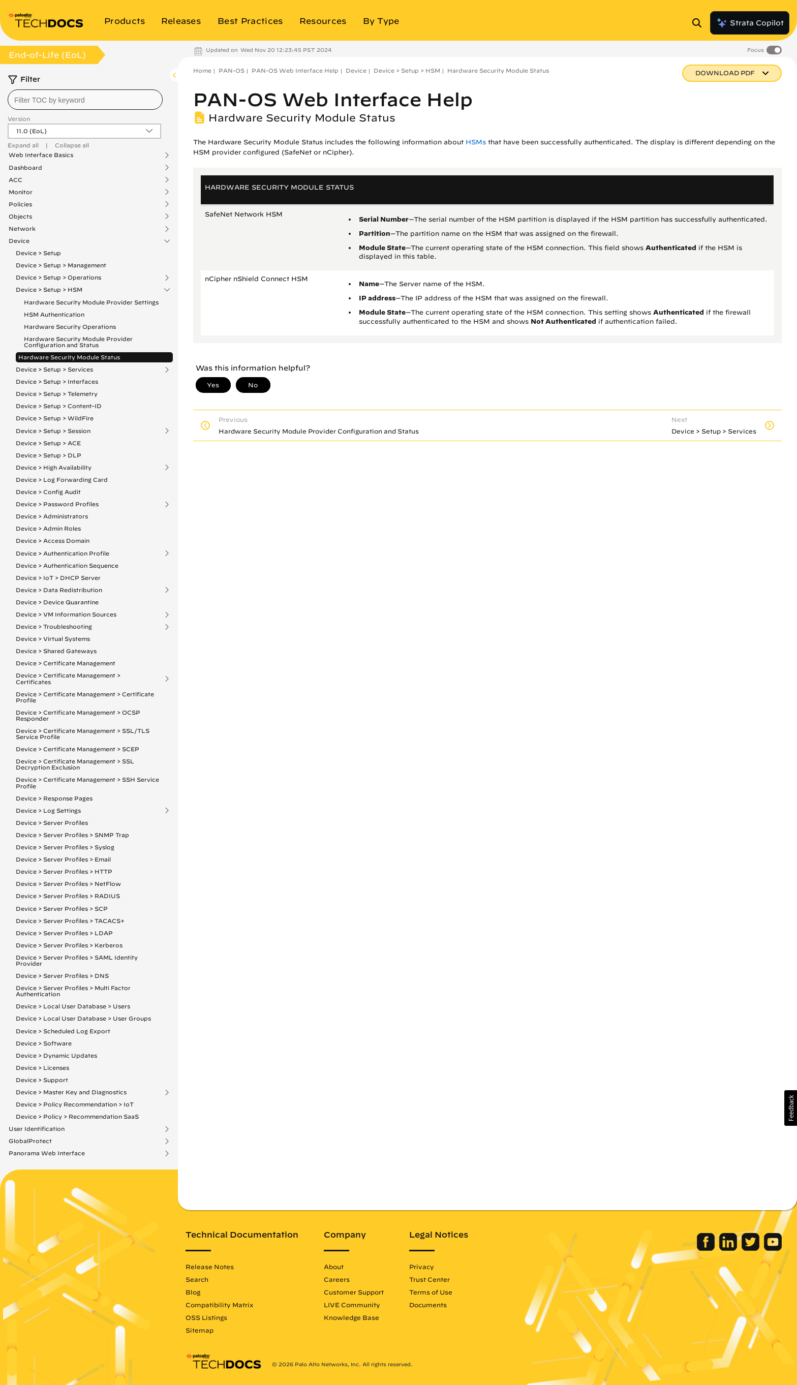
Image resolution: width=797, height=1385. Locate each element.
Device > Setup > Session (53, 431)
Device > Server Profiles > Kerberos (69, 945)
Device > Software (44, 1043)
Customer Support (354, 1292)
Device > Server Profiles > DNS (62, 975)
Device (19, 241)
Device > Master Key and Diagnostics (71, 1092)
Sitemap (199, 1330)
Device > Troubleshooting (54, 627)
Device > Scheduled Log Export (63, 1031)
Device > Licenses (42, 1067)
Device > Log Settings (48, 811)
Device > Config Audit (48, 491)
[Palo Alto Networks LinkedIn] (729, 1248)
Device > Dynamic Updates (56, 1055)
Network (22, 229)
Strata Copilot (750, 23)
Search (197, 1279)
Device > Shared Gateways (56, 651)
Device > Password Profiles (57, 504)
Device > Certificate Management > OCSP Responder (78, 715)
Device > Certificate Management (65, 663)
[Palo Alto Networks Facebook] (707, 1248)
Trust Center (429, 1279)
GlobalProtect (30, 1141)
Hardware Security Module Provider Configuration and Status (78, 341)
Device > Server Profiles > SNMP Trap (72, 835)
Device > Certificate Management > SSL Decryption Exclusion (75, 764)
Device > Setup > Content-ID (59, 406)
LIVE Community (352, 1304)
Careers (337, 1279)
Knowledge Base (351, 1317)
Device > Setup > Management (61, 265)
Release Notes (210, 1266)
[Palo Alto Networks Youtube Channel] (773, 1248)
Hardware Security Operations (70, 326)
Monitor (21, 192)
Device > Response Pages (54, 798)
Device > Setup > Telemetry (57, 393)
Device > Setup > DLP (48, 455)
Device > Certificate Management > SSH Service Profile (87, 782)
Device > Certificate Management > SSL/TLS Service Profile (82, 733)
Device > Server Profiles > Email (63, 859)
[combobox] (85, 99)
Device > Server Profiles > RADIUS (68, 895)
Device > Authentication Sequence (67, 565)
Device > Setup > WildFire (55, 418)
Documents (428, 1304)
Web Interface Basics (41, 155)
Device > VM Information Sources (66, 614)
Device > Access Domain (52, 540)
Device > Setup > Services (54, 369)
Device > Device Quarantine (57, 602)
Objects (20, 216)
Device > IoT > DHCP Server (58, 577)
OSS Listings (206, 1317)
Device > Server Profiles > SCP (62, 908)
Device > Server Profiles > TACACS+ (70, 920)
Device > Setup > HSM (49, 290)
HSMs (476, 142)
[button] (790, 1108)
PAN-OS (231, 70)
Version (19, 118)
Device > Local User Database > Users (73, 1006)
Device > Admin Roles (48, 528)
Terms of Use (430, 1292)
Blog (193, 1292)
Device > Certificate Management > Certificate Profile (85, 697)
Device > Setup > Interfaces (57, 381)
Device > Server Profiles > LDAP (64, 933)
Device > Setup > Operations (58, 277)
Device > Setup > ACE (48, 443)
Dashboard (25, 168)
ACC (15, 180)
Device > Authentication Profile (62, 553)
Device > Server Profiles (52, 822)
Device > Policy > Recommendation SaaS (77, 1116)
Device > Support (42, 1079)
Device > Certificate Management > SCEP (77, 749)
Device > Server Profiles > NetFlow (68, 883)
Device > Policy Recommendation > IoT (75, 1104)
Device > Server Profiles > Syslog (65, 847)
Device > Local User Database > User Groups (83, 1018)
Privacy (421, 1266)
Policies (20, 204)
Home (202, 70)
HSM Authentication (54, 314)
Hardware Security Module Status (69, 357)
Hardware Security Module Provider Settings (91, 302)
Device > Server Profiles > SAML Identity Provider (77, 960)
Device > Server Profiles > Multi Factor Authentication (73, 990)
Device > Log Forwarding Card (62, 479)
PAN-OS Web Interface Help (295, 70)
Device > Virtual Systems (53, 638)
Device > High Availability (53, 468)
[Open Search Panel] (700, 22)
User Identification (37, 1129)
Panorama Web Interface (47, 1153)
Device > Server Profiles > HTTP (64, 871)
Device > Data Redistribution (59, 590)
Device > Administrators (52, 516)
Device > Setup (38, 253)
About (334, 1266)
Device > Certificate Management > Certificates (68, 678)
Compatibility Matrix (219, 1304)
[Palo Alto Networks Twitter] (751, 1248)
